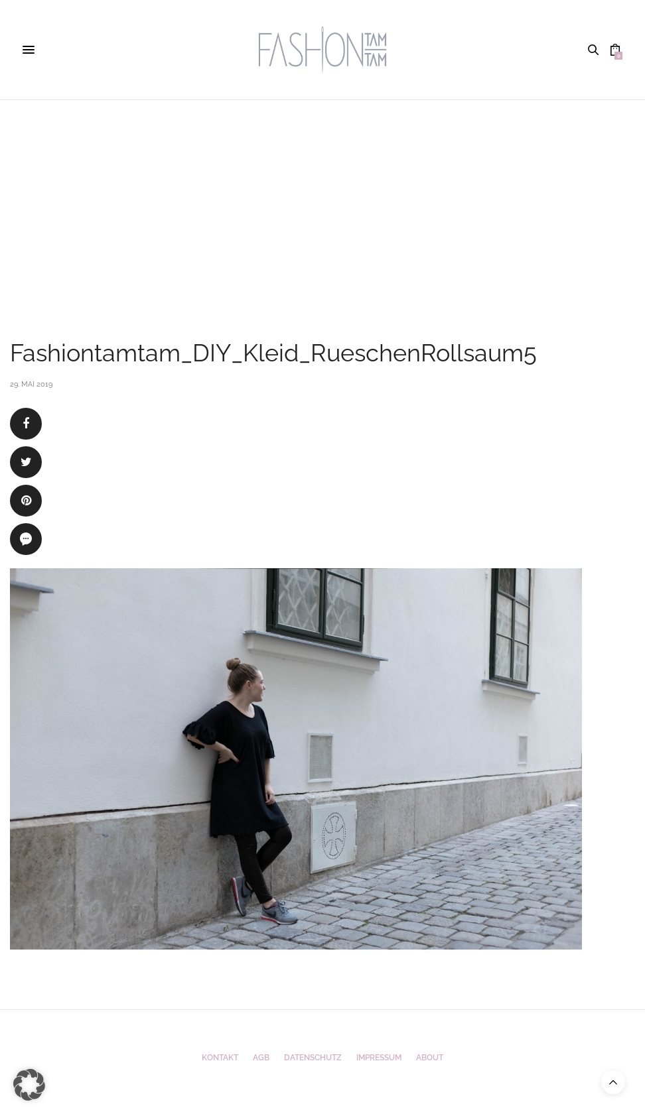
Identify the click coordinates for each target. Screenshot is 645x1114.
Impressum (378, 1057)
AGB (261, 1057)
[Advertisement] (322, 199)
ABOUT (429, 1057)
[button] (29, 1085)
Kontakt (220, 1057)
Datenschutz (313, 1057)
